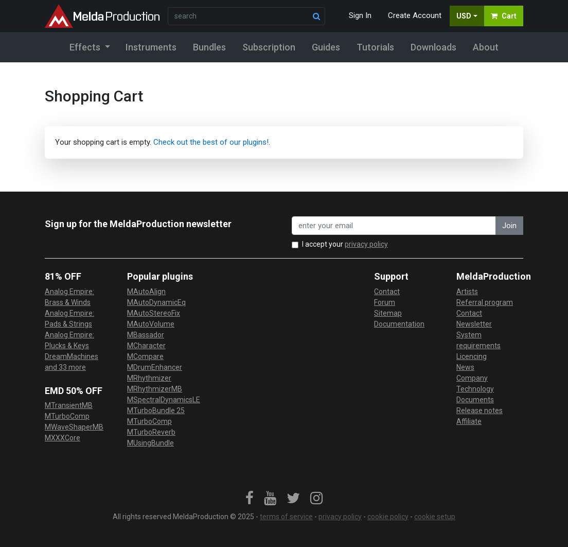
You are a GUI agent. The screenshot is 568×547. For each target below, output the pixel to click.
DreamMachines (71, 356)
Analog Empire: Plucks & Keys (69, 340)
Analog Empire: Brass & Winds (69, 296)
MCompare (145, 356)
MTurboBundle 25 (156, 410)
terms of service (286, 516)
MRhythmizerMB (154, 389)
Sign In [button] (360, 15)
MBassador (145, 335)
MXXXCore (62, 438)
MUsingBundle (150, 443)
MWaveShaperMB (74, 427)
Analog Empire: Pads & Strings (69, 318)
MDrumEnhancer (154, 367)
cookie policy (388, 516)
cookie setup (434, 516)
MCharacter (146, 345)
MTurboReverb (151, 432)
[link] (249, 498)
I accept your (345, 244)
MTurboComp (67, 416)
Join (509, 225)
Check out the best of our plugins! (211, 142)
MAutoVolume (150, 324)
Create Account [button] (414, 15)
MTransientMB (69, 405)
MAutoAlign (146, 291)
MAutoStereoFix (153, 313)
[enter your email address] (394, 225)
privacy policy (366, 244)
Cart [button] (504, 16)
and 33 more (65, 367)
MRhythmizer (149, 378)
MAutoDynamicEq (156, 302)
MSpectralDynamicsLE (163, 400)
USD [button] (463, 16)
